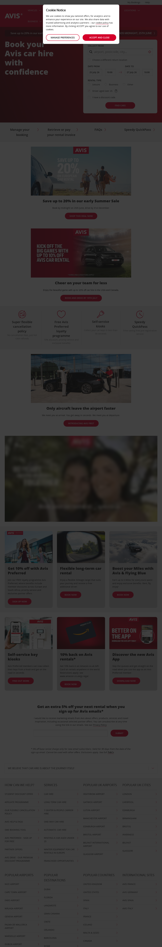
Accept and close (99, 37)
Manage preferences (63, 37)
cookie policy (102, 22)
